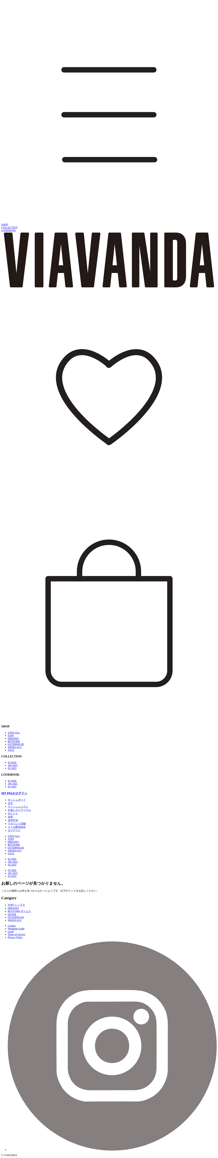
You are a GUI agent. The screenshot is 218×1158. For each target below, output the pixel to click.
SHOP (4, 224)
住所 (10, 816)
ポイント (13, 813)
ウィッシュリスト (18, 806)
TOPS (11, 735)
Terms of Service (16, 934)
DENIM (12, 914)
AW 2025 (13, 765)
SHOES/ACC (15, 747)
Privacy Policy (15, 937)
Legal (11, 931)
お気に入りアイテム (19, 810)
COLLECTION (9, 227)
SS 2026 (12, 762)
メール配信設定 (17, 827)
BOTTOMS (14, 741)
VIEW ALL (14, 732)
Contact (12, 925)
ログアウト (14, 830)
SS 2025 (12, 768)
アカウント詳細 (17, 823)
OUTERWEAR (16, 744)
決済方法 (13, 820)
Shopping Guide (16, 928)
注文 (10, 803)
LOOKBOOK (8, 230)
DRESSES (13, 738)
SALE (11, 750)
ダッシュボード (17, 799)
